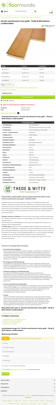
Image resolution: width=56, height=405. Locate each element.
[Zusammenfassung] (28, 351)
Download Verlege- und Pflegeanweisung (14, 319)
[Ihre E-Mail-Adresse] (28, 347)
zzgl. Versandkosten (10, 85)
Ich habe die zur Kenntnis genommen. (21, 369)
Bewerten (10, 100)
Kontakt (42, 401)
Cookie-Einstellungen (7, 401)
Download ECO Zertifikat (9, 324)
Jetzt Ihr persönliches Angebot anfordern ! (18, 104)
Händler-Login (17, 401)
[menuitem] (4, 11)
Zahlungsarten (49, 401)
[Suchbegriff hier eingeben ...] (26, 11)
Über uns (25, 401)
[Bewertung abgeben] (28, 356)
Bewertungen (14, 113)
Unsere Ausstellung (33, 401)
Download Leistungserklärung (11, 322)
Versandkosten (27, 395)
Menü (4, 11)
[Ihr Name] (28, 343)
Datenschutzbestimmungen (18, 369)
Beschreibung (5, 113)
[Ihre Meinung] (28, 361)
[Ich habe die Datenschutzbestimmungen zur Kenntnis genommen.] (2, 369)
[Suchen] (35, 11)
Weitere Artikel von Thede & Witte (12, 313)
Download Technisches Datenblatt (12, 321)
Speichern (5, 374)
